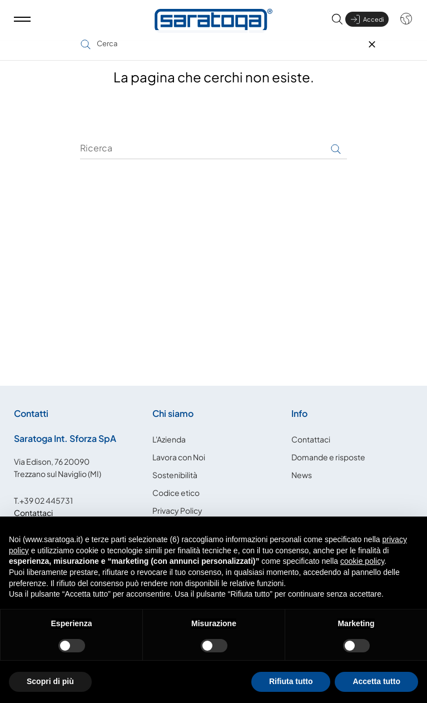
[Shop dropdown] (400, 24)
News (301, 473)
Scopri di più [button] (50, 681)
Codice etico (176, 491)
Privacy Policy (177, 509)
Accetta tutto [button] (376, 681)
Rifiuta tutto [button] (291, 681)
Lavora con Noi (178, 455)
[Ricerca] (213, 146)
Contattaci (33, 511)
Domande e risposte (328, 455)
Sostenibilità (174, 473)
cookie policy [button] (362, 561)
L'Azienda (169, 437)
